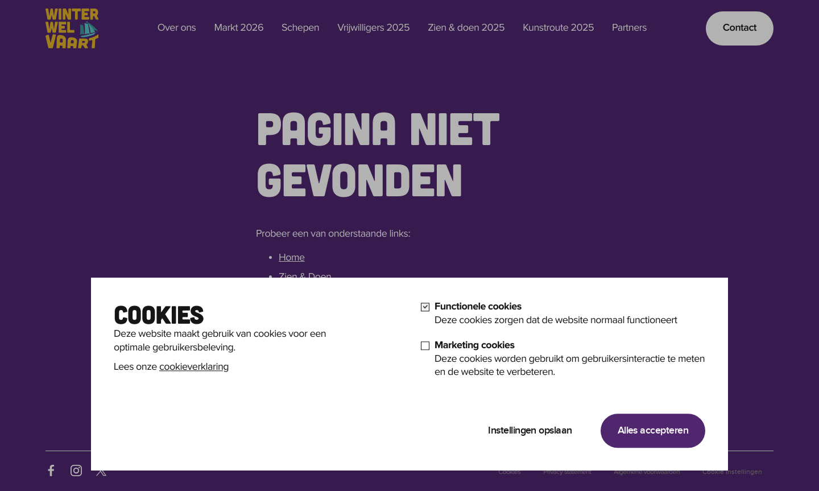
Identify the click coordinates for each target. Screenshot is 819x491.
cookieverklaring (194, 384)
